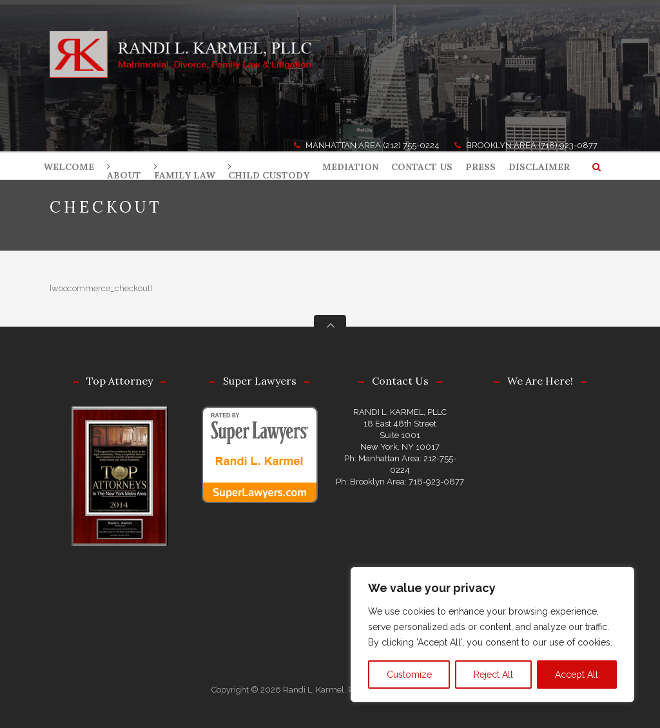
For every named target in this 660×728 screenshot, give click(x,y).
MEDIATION (350, 166)
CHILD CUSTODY (268, 175)
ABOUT (124, 175)
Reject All (493, 674)
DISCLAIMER (539, 166)
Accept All (576, 674)
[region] (492, 634)
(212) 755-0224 (411, 145)
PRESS (480, 166)
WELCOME (68, 166)
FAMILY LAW (184, 175)
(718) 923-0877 (567, 145)
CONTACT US (421, 166)
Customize (409, 674)
